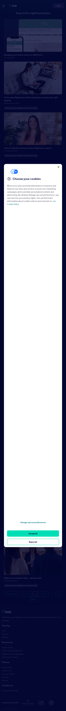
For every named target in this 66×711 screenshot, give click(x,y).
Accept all (33, 533)
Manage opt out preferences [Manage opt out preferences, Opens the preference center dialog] (33, 522)
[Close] (58, 167)
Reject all (33, 542)
